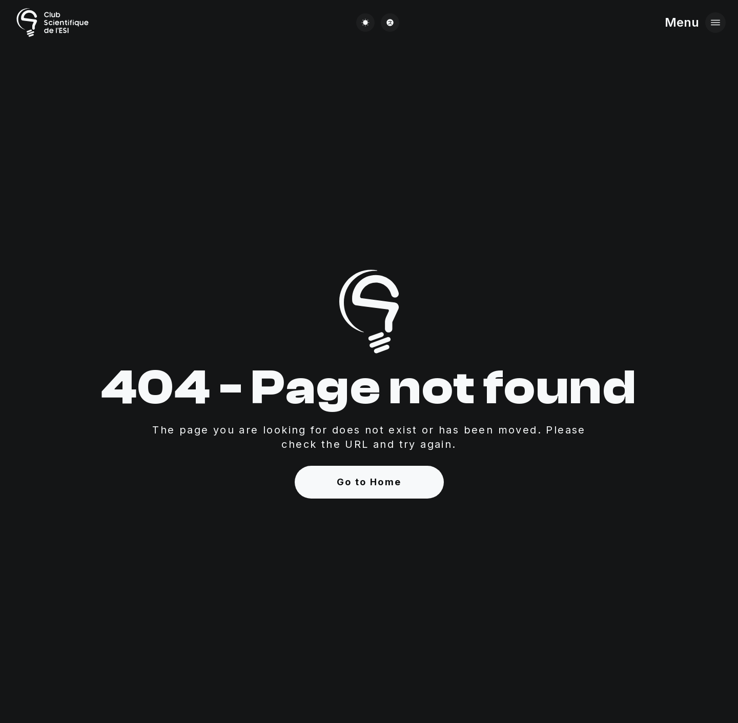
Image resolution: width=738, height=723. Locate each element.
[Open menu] (715, 22)
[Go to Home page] (51, 22)
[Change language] (390, 22)
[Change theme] (365, 22)
